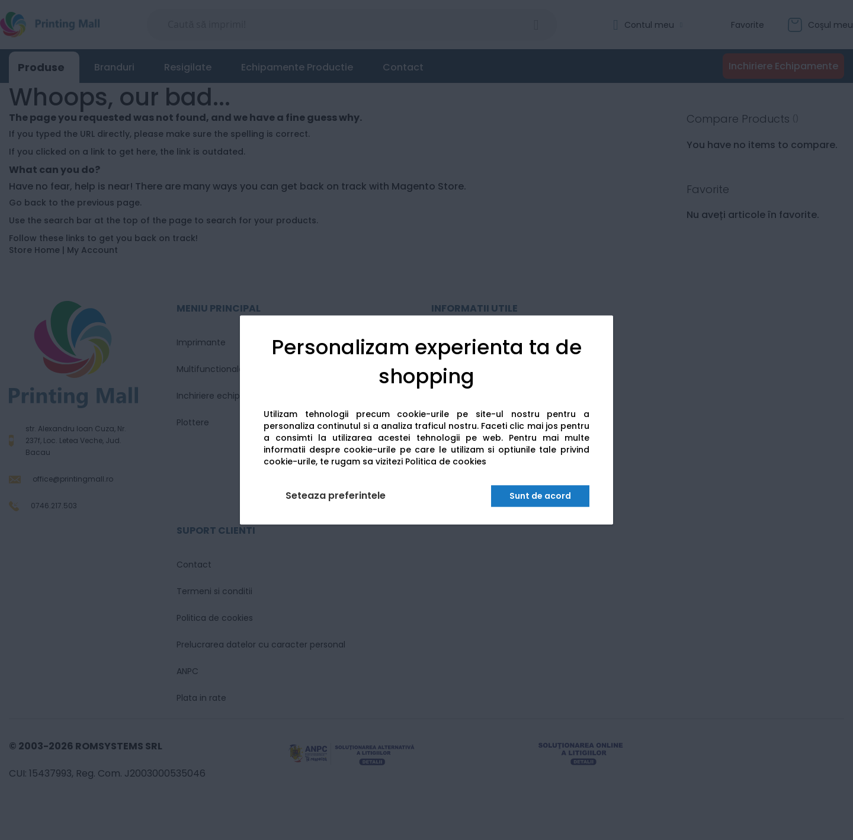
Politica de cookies (445, 462)
